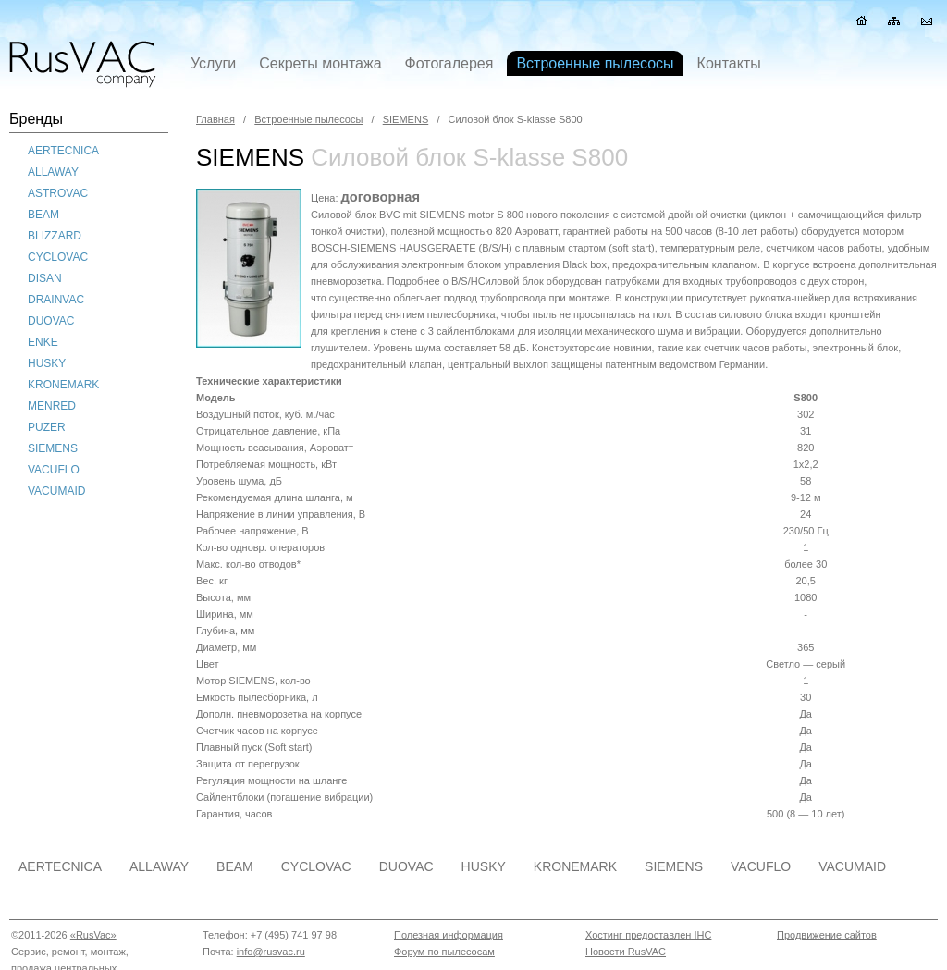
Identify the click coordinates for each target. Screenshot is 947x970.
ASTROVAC (58, 193)
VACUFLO (54, 469)
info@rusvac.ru (271, 951)
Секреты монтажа (320, 63)
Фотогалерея (449, 63)
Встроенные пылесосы (308, 119)
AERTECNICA (63, 150)
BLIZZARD (54, 235)
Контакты (729, 63)
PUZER (47, 427)
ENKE (43, 342)
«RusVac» (93, 934)
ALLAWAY (53, 172)
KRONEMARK (63, 384)
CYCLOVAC (58, 257)
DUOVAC (51, 320)
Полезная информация (448, 934)
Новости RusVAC (625, 951)
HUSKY (47, 363)
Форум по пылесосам (444, 951)
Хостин (602, 934)
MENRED (52, 405)
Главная (215, 119)
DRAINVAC (56, 299)
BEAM (43, 214)
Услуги (213, 63)
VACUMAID (56, 491)
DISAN (45, 278)
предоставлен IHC (668, 934)
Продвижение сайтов (827, 934)
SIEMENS (53, 448)
